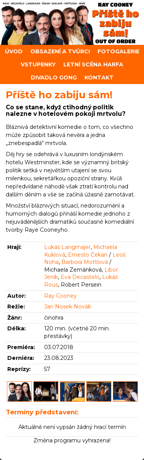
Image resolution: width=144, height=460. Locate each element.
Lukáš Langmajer (67, 247)
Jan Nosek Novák (67, 306)
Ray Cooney (60, 295)
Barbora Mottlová (84, 262)
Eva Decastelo (80, 277)
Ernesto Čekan (88, 254)
